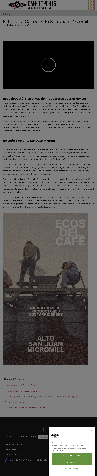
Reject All (71, 462)
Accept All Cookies (71, 456)
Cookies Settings (71, 469)
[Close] (92, 430)
